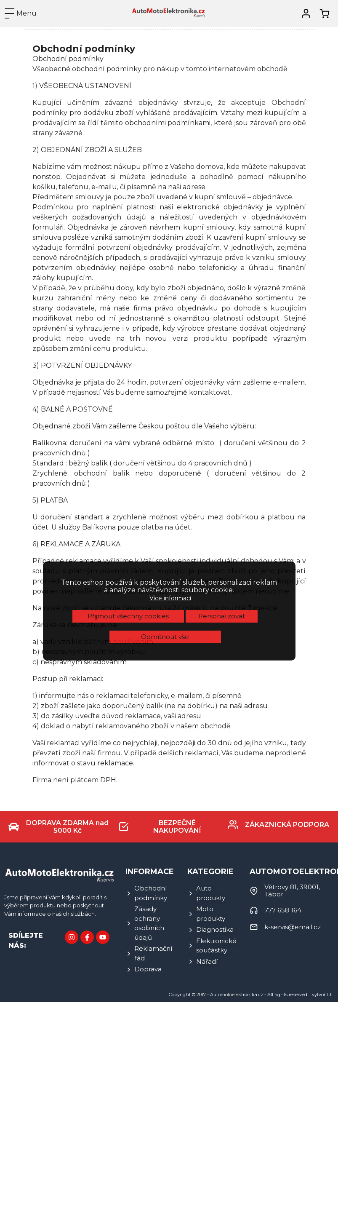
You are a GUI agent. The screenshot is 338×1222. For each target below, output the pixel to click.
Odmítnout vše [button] (165, 505)
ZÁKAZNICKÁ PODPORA (287, 825)
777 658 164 (282, 910)
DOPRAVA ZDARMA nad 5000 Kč (67, 826)
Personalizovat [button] (221, 484)
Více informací (170, 466)
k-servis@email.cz (292, 927)
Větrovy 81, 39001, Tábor (292, 890)
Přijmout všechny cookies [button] (128, 484)
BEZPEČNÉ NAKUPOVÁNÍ (177, 826)
